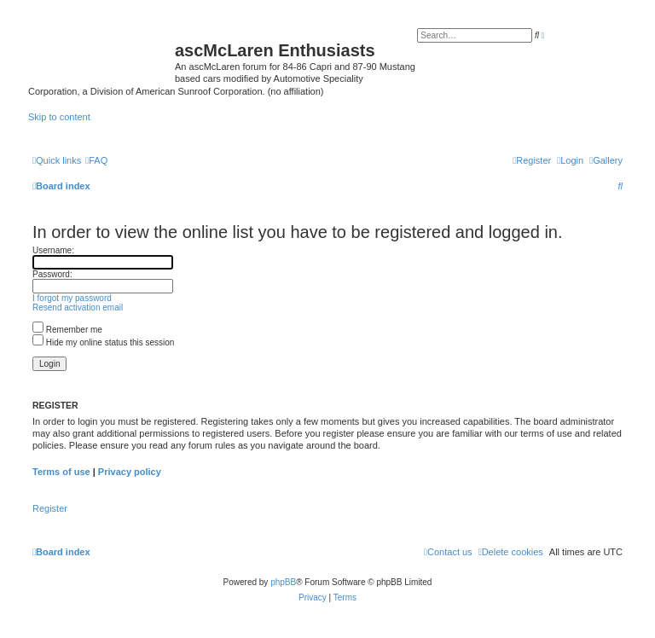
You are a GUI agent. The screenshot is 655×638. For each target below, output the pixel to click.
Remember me (67, 329)
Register (49, 508)
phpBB (283, 582)
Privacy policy (129, 472)
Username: (53, 250)
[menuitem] (606, 160)
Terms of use (61, 472)
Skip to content (59, 117)
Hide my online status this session (103, 342)
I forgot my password (72, 298)
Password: (52, 274)
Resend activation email (77, 307)
